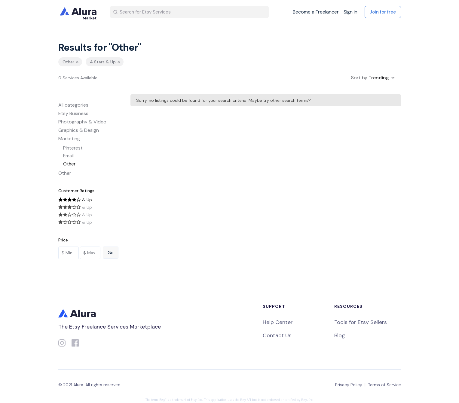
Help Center (278, 322)
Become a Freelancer (316, 12)
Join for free (383, 12)
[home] (79, 12)
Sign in (350, 12)
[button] (373, 78)
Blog (339, 335)
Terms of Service (384, 384)
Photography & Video (82, 122)
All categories (73, 105)
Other (69, 164)
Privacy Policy (348, 384)
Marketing (69, 138)
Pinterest (73, 148)
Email (68, 156)
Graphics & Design (78, 130)
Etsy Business (73, 113)
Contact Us (277, 335)
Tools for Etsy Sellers (360, 322)
